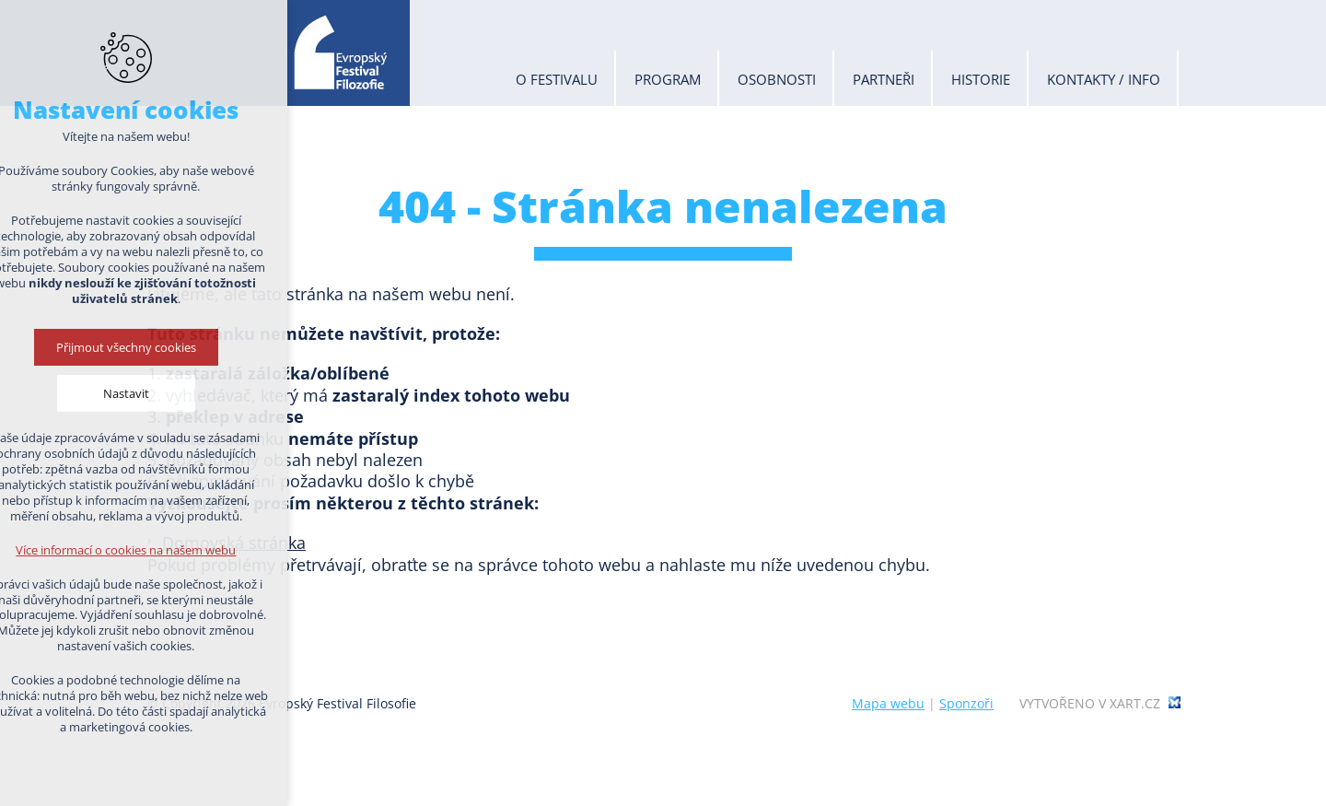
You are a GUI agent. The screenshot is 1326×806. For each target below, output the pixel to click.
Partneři (883, 79)
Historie (980, 79)
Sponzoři (966, 703)
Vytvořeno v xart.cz (1089, 703)
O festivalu (557, 79)
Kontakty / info (1103, 79)
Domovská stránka (234, 542)
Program (667, 79)
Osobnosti (777, 79)
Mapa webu (888, 703)
